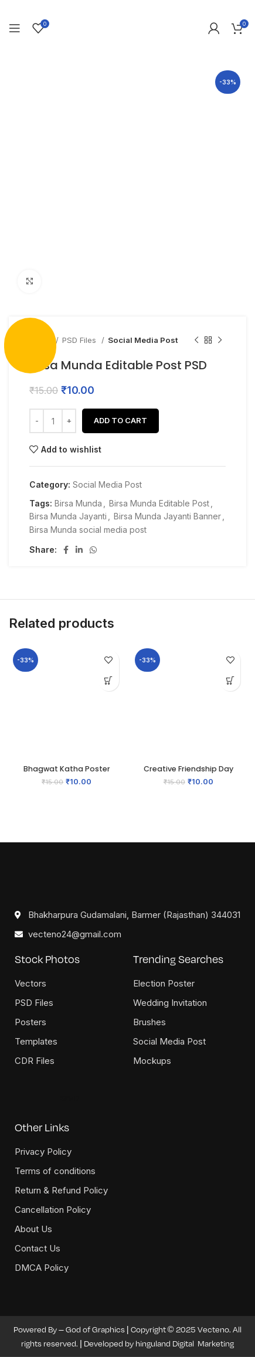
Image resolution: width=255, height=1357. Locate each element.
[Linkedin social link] (79, 549)
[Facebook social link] (66, 549)
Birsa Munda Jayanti (68, 516)
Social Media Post (143, 340)
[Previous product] (196, 340)
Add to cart (120, 420)
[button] (108, 681)
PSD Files (80, 340)
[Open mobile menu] (14, 28)
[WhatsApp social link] (93, 549)
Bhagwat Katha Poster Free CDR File (66, 773)
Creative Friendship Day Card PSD (188, 773)
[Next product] (220, 340)
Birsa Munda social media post (88, 530)
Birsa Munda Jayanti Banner (167, 516)
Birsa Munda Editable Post (159, 503)
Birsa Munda (78, 503)
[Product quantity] (53, 421)
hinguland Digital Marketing (184, 1343)
